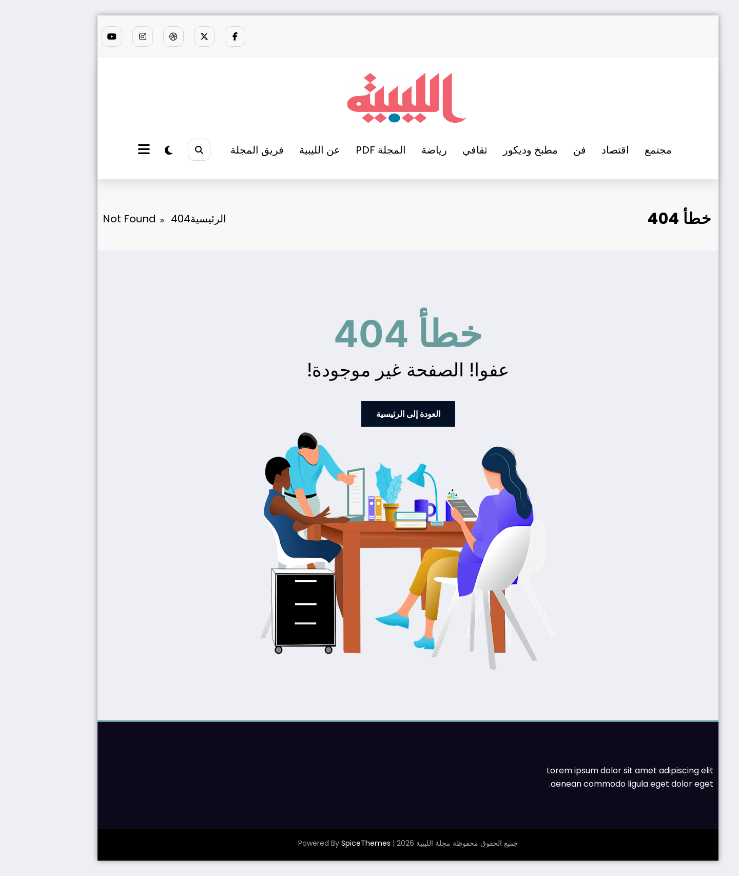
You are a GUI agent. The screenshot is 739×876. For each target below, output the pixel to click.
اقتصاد (577, 150)
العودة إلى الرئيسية (370, 414)
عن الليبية (281, 150)
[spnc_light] (130, 150)
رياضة (396, 150)
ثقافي (436, 150)
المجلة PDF (342, 150)
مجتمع (619, 150)
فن (541, 150)
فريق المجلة (218, 150)
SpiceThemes (327, 843)
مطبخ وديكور (491, 150)
